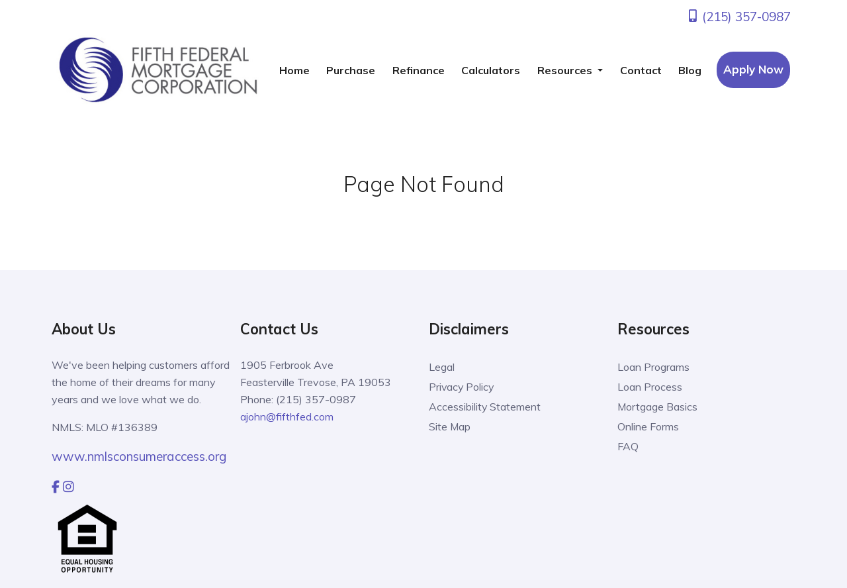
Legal (442, 366)
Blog (689, 70)
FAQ (628, 446)
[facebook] (56, 487)
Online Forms (648, 426)
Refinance (418, 70)
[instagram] (68, 487)
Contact (641, 70)
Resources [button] (566, 70)
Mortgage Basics (657, 406)
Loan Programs (653, 366)
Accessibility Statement (485, 406)
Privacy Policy (462, 386)
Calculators (490, 70)
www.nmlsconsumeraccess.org (139, 456)
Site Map (450, 426)
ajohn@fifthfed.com (287, 416)
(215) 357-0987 (738, 16)
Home (294, 70)
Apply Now (753, 69)
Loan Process (649, 386)
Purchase (350, 70)
